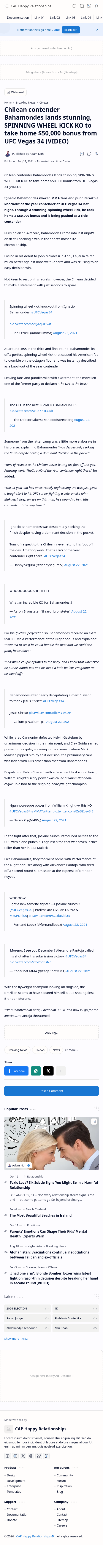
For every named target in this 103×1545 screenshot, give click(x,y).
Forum (61, 1481)
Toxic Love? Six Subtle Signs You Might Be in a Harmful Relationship (54, 1185)
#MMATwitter (41, 811)
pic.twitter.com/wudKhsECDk (31, 410)
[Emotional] (34, 1225)
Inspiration (64, 1486)
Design (11, 1475)
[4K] (75, 1309)
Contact (12, 1509)
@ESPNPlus (18, 915)
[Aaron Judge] (27, 1318)
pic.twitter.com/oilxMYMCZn (50, 712)
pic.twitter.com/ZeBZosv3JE (73, 811)
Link (57, 30)
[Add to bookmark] (94, 1121)
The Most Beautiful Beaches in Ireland (41, 1215)
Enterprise (14, 1486)
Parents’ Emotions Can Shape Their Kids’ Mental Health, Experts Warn (48, 1234)
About (61, 1509)
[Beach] (31, 1209)
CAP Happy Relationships (31, 6)
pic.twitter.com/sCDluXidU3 (49, 915)
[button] (6, 6)
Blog (60, 1491)
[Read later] (82, 153)
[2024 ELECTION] (27, 1309)
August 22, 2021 (65, 333)
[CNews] (40, 1050)
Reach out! (70, 30)
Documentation (17, 1514)
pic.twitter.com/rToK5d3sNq (30, 962)
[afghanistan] (36, 1246)
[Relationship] (35, 1176)
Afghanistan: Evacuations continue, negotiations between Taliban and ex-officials (49, 1254)
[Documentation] (18, 17)
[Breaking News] (17, 1050)
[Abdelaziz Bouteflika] (75, 1318)
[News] (56, 1050)
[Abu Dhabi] (75, 1328)
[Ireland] (41, 1209)
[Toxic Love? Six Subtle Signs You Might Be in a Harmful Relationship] (51, 1143)
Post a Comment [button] (51, 1091)
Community (65, 1475)
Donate (12, 1520)
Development (16, 1481)
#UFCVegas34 (41, 312)
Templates (14, 1491)
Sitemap (62, 1520)
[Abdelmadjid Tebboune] (27, 1328)
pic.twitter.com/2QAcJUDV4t (30, 324)
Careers (62, 1525)
